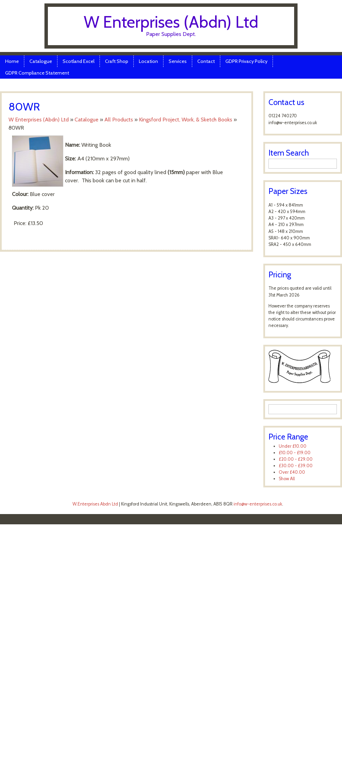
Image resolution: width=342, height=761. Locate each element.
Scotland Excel (78, 61)
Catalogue (40, 61)
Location (148, 61)
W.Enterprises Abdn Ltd (95, 504)
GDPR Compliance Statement (37, 73)
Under (292, 446)
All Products (118, 119)
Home (12, 61)
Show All (287, 478)
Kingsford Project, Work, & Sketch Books (185, 119)
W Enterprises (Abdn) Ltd (171, 22)
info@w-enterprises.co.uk (258, 504)
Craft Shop (116, 61)
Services (178, 61)
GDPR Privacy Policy (246, 61)
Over (292, 472)
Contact (206, 61)
